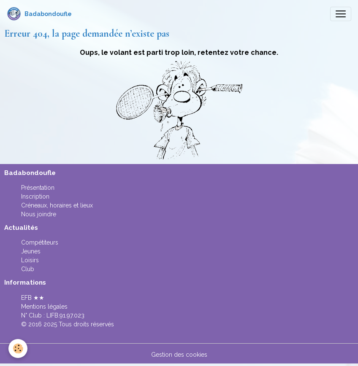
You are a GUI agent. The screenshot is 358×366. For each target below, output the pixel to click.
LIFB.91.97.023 (65, 315)
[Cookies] (17, 348)
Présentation (37, 187)
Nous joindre (38, 214)
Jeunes (31, 251)
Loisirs (30, 260)
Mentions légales (44, 306)
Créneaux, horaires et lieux (57, 205)
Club (27, 269)
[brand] (39, 14)
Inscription (35, 196)
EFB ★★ (32, 297)
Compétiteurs (39, 242)
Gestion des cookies (179, 354)
